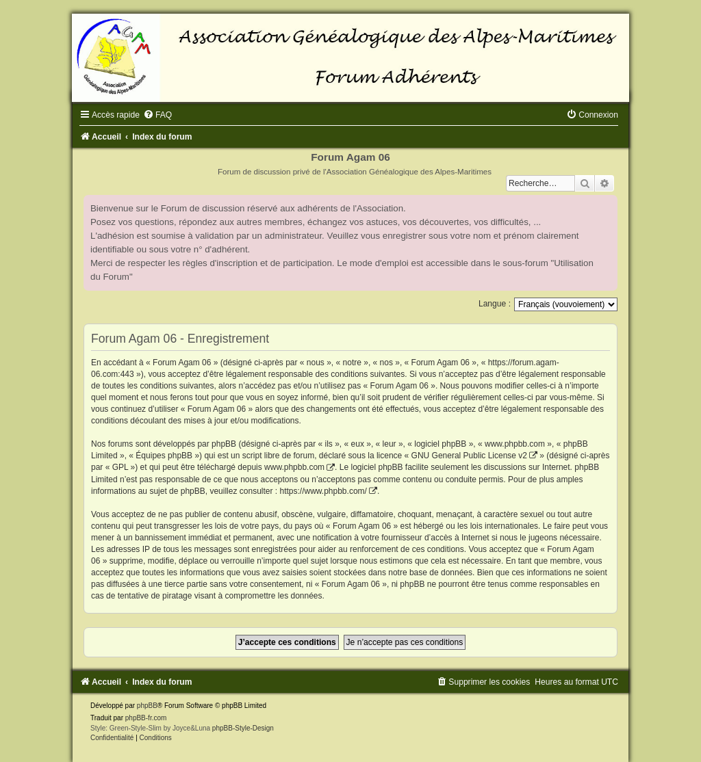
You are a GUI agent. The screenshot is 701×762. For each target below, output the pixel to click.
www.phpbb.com (294, 467)
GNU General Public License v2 (469, 455)
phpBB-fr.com (146, 718)
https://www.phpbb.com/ (322, 491)
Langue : (495, 303)
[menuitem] (157, 115)
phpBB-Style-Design (243, 728)
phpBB (147, 705)
